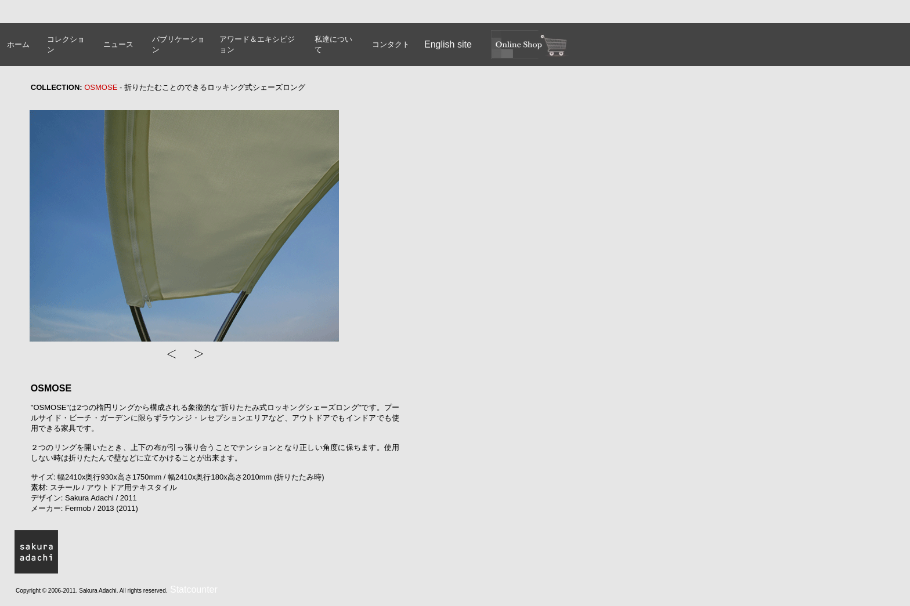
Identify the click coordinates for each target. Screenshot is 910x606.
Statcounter (194, 589)
